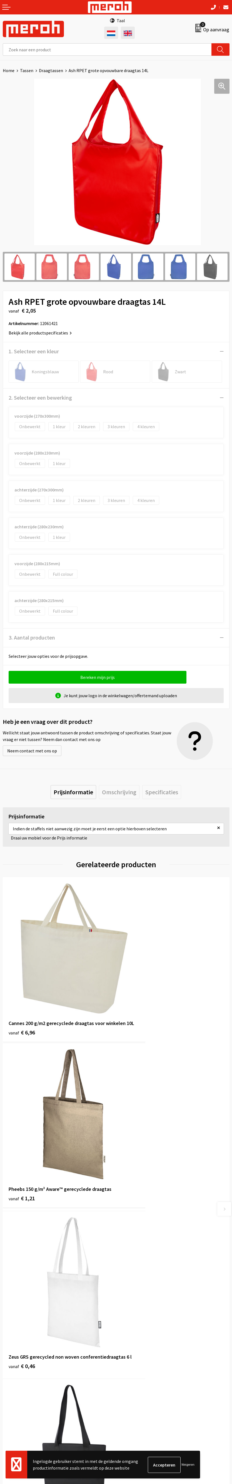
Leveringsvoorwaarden (140, 1362)
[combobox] (107, 49)
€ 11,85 (136, 1148)
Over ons (127, 1252)
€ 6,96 (22, 1010)
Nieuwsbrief (130, 1260)
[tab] (73, 792)
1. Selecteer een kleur (34, 351)
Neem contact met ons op (32, 751)
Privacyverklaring (135, 1379)
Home (8, 70)
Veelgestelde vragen (138, 1269)
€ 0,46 (22, 1156)
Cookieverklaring (135, 1370)
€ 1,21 (135, 1010)
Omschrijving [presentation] (119, 792)
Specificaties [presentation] (161, 792)
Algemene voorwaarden (141, 1353)
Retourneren (15, 1362)
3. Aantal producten (32, 637)
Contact (10, 1353)
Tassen (26, 70)
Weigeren (187, 1465)
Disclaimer (129, 1387)
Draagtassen (51, 70)
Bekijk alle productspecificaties (40, 333)
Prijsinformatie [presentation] (73, 792)
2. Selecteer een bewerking (40, 397)
